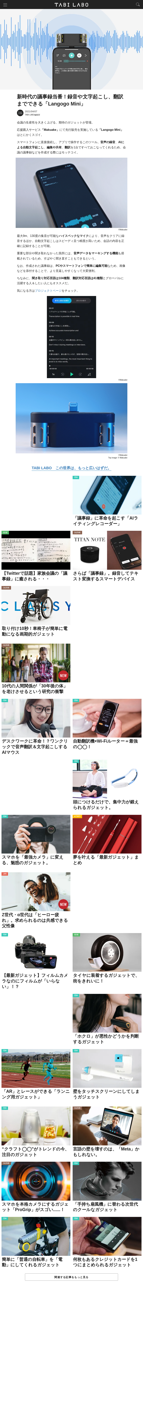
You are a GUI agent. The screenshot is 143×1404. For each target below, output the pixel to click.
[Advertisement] (71, 1346)
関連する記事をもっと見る (71, 1277)
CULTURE (77, 533)
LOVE (5, 875)
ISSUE (5, 533)
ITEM (76, 478)
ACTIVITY (77, 817)
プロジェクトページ (48, 291)
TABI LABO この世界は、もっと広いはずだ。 (71, 468)
